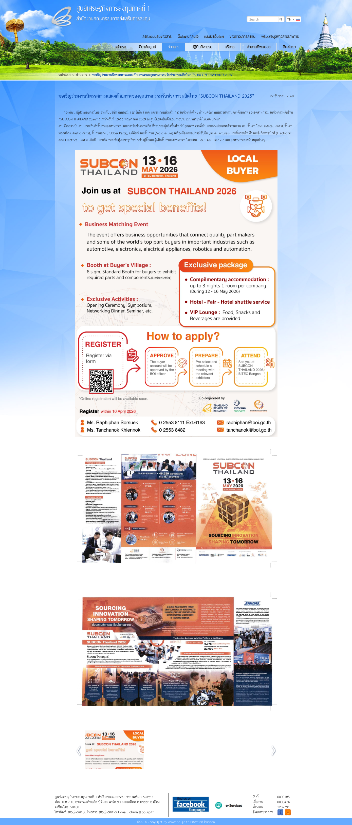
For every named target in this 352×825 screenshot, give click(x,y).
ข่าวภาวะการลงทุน (242, 36)
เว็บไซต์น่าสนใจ (187, 36)
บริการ (229, 47)
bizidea (209, 821)
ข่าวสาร (173, 47)
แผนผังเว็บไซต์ (214, 36)
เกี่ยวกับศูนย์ (147, 47)
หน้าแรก (120, 47)
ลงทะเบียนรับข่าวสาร (157, 36)
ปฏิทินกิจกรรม (202, 47)
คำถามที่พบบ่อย (258, 47)
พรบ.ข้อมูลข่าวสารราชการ (280, 36)
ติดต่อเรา (289, 47)
